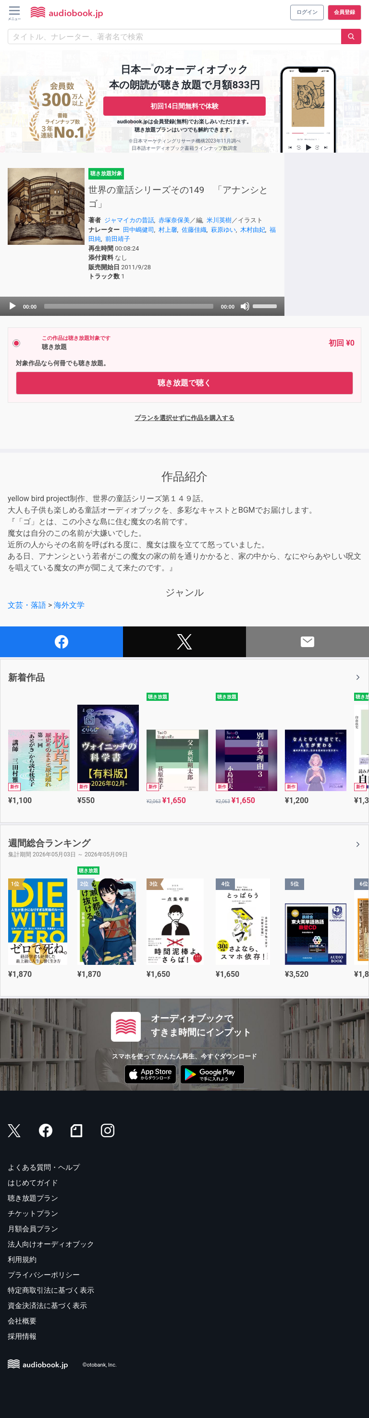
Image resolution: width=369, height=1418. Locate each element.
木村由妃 (252, 229)
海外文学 (69, 605)
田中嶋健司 (138, 229)
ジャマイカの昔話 (129, 220)
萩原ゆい (223, 229)
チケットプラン (33, 1213)
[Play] (12, 306)
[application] (142, 306)
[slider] (128, 306)
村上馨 (168, 229)
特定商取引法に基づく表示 (51, 1290)
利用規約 (22, 1259)
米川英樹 (219, 220)
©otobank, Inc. (100, 1365)
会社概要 (22, 1321)
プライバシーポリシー (44, 1275)
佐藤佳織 (194, 229)
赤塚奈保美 (174, 220)
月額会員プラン (33, 1229)
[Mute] (245, 306)
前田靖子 (117, 238)
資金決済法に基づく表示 (47, 1305)
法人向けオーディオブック (51, 1244)
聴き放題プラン (33, 1198)
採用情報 (22, 1336)
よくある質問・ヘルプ (44, 1167)
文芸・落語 (27, 605)
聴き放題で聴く (184, 382)
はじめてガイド (33, 1182)
